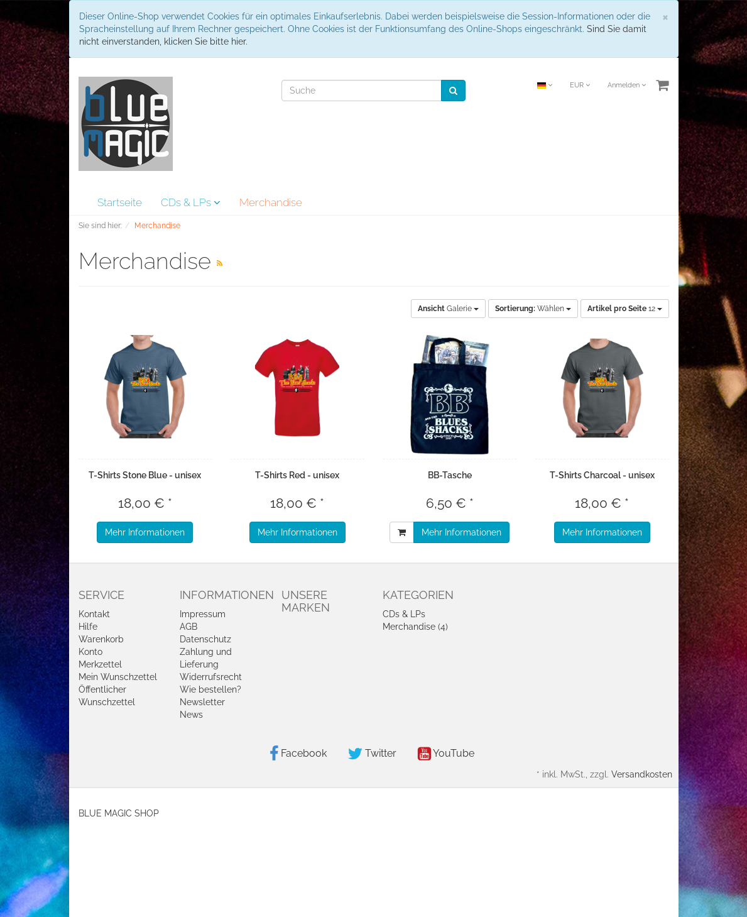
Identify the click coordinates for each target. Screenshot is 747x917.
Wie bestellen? (210, 689)
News (191, 715)
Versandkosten (641, 774)
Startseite (119, 202)
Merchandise (270, 202)
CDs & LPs (191, 202)
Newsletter (202, 702)
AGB (188, 627)
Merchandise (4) (415, 627)
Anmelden (627, 85)
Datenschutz (205, 639)
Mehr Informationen (145, 532)
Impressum (203, 614)
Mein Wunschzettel (118, 677)
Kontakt (94, 614)
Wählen (533, 308)
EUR (580, 85)
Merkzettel (100, 664)
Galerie (448, 308)
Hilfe (88, 627)
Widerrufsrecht (211, 677)
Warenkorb (101, 639)
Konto (90, 652)
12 (624, 308)
